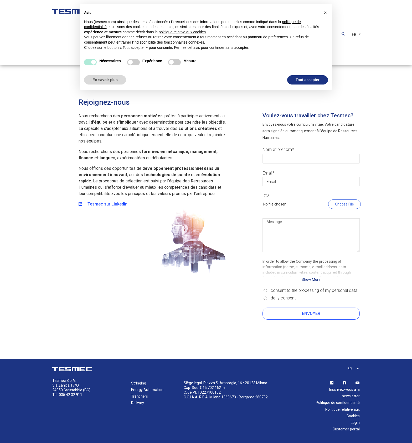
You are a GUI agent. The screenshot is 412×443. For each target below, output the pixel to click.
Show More (311, 279)
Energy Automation (147, 390)
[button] (325, 12)
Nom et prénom (277, 149)
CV (266, 195)
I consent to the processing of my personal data (312, 290)
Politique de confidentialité (338, 402)
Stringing (138, 383)
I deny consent (282, 298)
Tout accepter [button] (308, 80)
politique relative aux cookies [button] (182, 32)
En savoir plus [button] (105, 80)
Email (267, 173)
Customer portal (346, 429)
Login (355, 422)
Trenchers (139, 396)
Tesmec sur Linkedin (103, 204)
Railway (137, 403)
